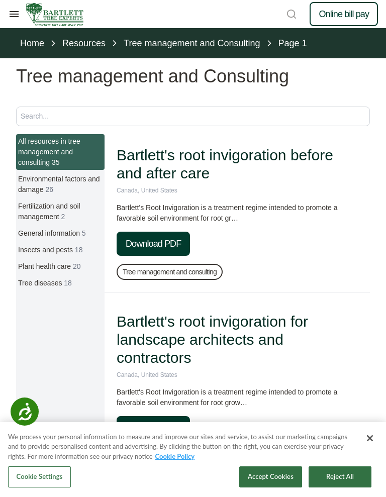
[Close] (370, 438)
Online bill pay (344, 14)
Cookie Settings (40, 476)
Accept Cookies (271, 476)
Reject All (340, 476)
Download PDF (153, 244)
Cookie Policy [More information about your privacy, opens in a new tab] (175, 456)
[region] (193, 459)
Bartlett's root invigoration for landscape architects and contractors (212, 339)
